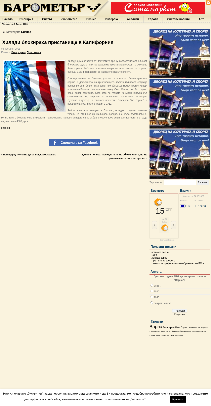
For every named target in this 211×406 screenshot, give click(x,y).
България (26, 19)
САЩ (158, 331)
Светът (47, 19)
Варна (156, 326)
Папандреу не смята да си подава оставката (29, 154)
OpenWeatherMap (167, 240)
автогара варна (160, 252)
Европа (153, 19)
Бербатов (170, 335)
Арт (201, 19)
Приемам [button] (177, 399)
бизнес (158, 335)
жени (163, 331)
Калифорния (18, 52)
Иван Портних (181, 327)
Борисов (205, 327)
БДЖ (154, 255)
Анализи (133, 19)
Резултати (179, 314)
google (164, 335)
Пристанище (34, 52)
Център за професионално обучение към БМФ (178, 263)
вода (189, 331)
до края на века (162, 303)
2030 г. (157, 291)
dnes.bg (5, 127)
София (203, 331)
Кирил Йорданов (172, 331)
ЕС (199, 327)
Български (196, 331)
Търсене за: (156, 182)
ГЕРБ (181, 335)
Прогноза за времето (163, 260)
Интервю (111, 19)
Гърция (152, 335)
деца (176, 335)
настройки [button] (157, 399)
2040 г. (157, 297)
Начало (7, 19)
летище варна (159, 257)
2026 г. (157, 285)
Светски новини (178, 19)
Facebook (193, 327)
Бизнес (91, 19)
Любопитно (69, 19)
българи (183, 331)
